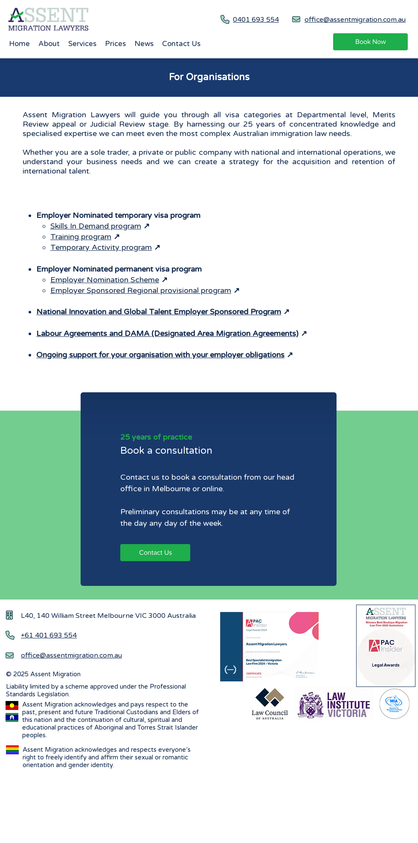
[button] (82, 43)
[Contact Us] (155, 552)
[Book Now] (370, 41)
